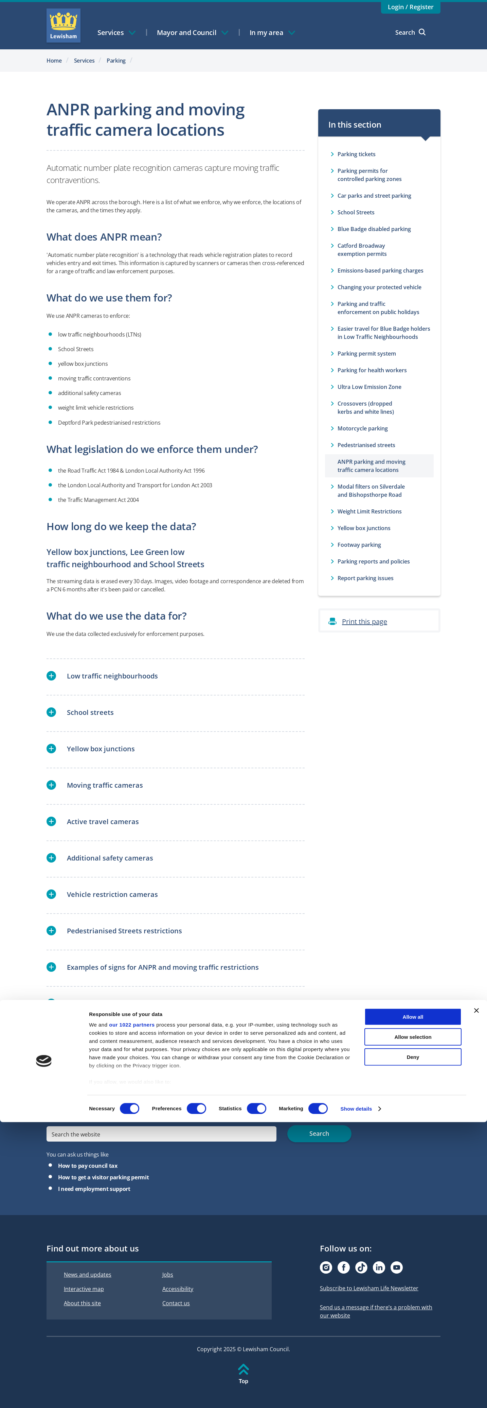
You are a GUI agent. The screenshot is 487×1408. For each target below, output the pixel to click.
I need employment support (94, 1189)
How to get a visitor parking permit (103, 1177)
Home (54, 60)
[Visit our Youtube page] (397, 1267)
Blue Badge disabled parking (374, 229)
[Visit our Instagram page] (326, 1267)
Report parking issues (366, 578)
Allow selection (412, 1323)
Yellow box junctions (364, 528)
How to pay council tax (88, 1165)
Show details (356, 1394)
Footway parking (359, 545)
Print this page (364, 621)
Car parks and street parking (374, 195)
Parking (116, 60)
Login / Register (411, 7)
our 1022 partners (132, 1311)
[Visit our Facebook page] (344, 1267)
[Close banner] (476, 1296)
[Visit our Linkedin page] (379, 1267)
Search (410, 32)
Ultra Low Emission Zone (369, 387)
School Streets (356, 212)
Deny (413, 1343)
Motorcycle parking (363, 428)
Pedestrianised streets (366, 445)
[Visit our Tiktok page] (361, 1267)
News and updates (87, 1274)
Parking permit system (367, 353)
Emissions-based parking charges (380, 270)
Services (84, 60)
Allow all (413, 1303)
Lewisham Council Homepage (63, 26)
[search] (161, 1134)
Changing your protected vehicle (379, 287)
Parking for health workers (372, 370)
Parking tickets (357, 154)
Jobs (167, 1274)
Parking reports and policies (374, 561)
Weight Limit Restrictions (370, 511)
